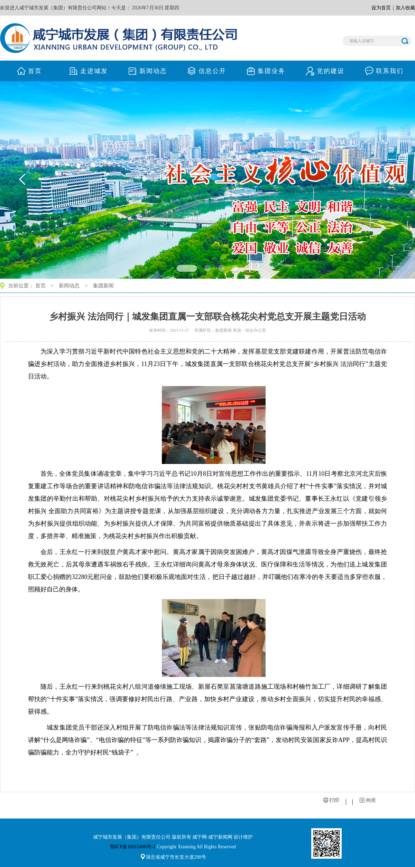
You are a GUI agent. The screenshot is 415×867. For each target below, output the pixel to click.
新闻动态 (69, 285)
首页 (40, 285)
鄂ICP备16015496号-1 (132, 846)
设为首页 (381, 7)
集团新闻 (103, 285)
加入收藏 (405, 7)
